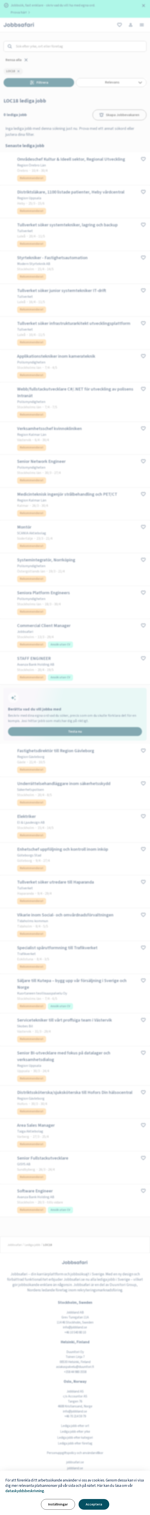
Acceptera (94, 1504)
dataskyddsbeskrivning (24, 1491)
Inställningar (58, 1504)
